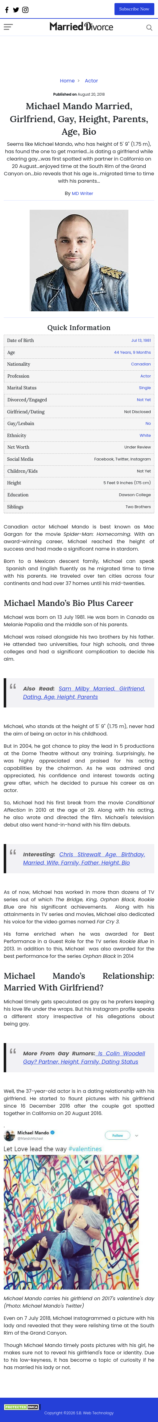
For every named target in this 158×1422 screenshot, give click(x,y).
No (148, 423)
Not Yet (144, 399)
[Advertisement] (53, 48)
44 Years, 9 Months (132, 352)
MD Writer (82, 193)
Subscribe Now (134, 9)
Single (145, 387)
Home (67, 80)
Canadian (141, 364)
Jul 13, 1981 (141, 340)
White (145, 435)
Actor (91, 80)
